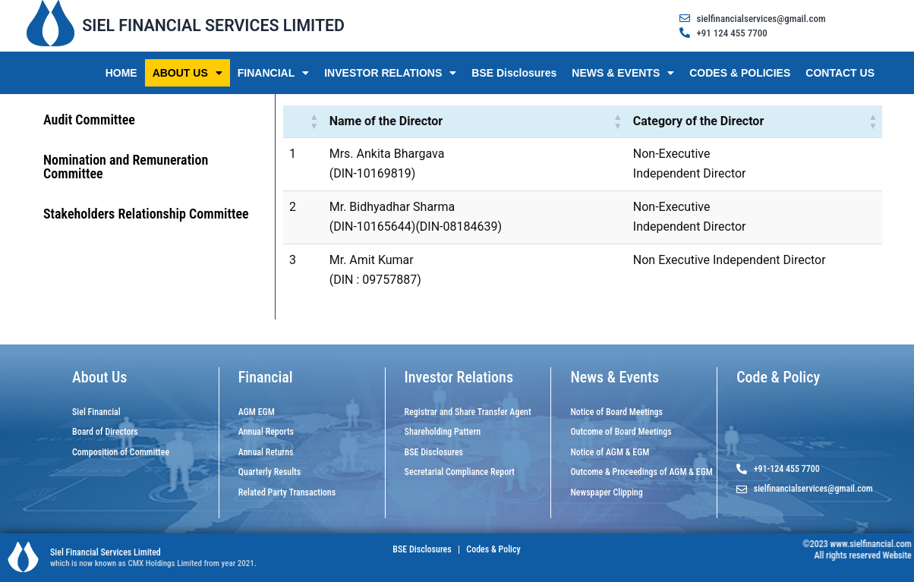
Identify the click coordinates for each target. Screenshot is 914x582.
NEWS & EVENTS (623, 73)
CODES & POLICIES (739, 73)
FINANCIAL (273, 73)
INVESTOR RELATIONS (390, 73)
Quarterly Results (269, 472)
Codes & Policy (493, 549)
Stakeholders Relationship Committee (146, 214)
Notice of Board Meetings (616, 412)
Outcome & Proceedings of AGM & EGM (641, 472)
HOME (121, 73)
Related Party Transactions (287, 492)
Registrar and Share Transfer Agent (468, 412)
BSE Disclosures (513, 73)
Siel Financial (96, 412)
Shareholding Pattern (443, 431)
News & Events (614, 377)
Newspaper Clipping (606, 492)
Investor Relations (459, 377)
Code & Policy (778, 377)
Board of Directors (105, 431)
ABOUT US (187, 73)
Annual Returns (266, 452)
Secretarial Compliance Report (460, 472)
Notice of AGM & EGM (609, 452)
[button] (314, 121)
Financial (265, 377)
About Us (99, 377)
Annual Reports (266, 431)
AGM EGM (256, 412)
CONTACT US (840, 73)
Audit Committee (89, 119)
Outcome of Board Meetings (620, 431)
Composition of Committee (120, 452)
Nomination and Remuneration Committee (125, 166)
